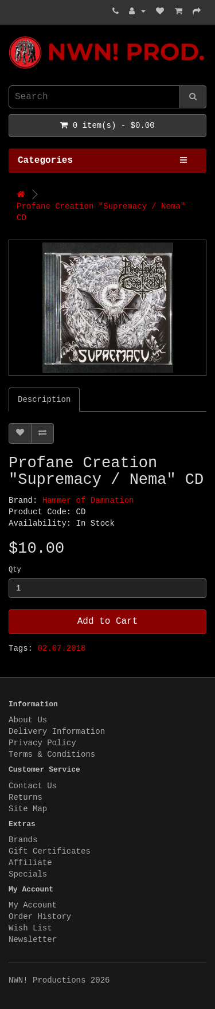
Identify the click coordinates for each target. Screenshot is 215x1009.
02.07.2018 (61, 648)
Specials (28, 874)
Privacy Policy (42, 743)
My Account (33, 905)
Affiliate (30, 862)
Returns (25, 797)
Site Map (28, 809)
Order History (40, 916)
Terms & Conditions (52, 754)
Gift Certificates (50, 851)
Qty (15, 570)
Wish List (30, 928)
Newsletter (33, 939)
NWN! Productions (11, 36)
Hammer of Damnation (88, 500)
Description (44, 399)
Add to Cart (107, 621)
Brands (23, 839)
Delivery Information (57, 731)
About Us (28, 720)
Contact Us (33, 786)
